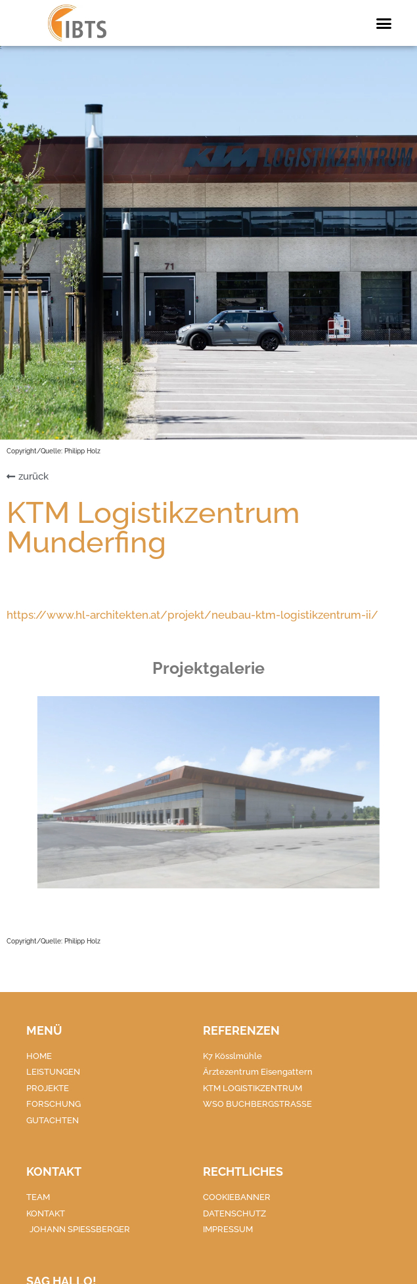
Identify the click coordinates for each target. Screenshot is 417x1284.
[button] (384, 22)
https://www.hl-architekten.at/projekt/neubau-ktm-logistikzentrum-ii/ (192, 614)
